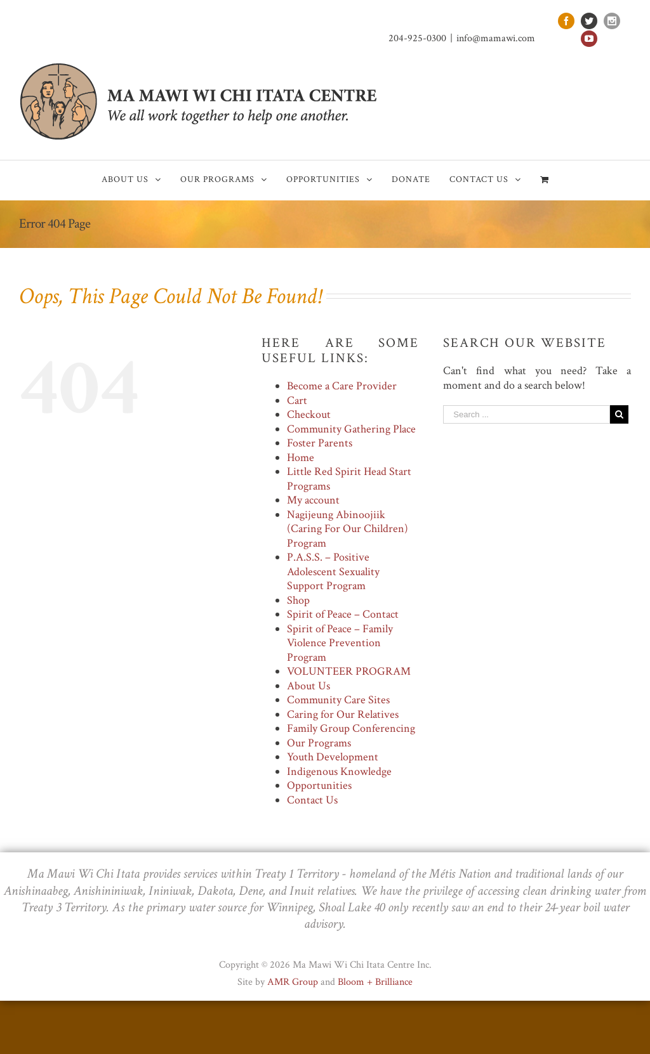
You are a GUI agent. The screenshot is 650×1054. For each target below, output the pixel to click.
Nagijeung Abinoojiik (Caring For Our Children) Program (347, 528)
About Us (308, 686)
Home (300, 457)
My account (313, 500)
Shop (298, 600)
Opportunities (319, 785)
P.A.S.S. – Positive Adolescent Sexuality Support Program (333, 571)
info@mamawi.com (495, 38)
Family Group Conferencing (351, 728)
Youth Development (332, 757)
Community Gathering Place (351, 429)
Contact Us (312, 800)
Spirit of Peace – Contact (343, 614)
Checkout (309, 414)
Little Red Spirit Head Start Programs (349, 478)
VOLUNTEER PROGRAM (349, 671)
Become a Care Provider (342, 386)
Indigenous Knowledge (339, 771)
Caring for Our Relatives (343, 714)
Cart (297, 400)
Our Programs (319, 743)
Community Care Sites (338, 700)
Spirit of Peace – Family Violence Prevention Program (340, 643)
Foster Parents (319, 443)
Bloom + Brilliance (375, 982)
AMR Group (292, 982)
